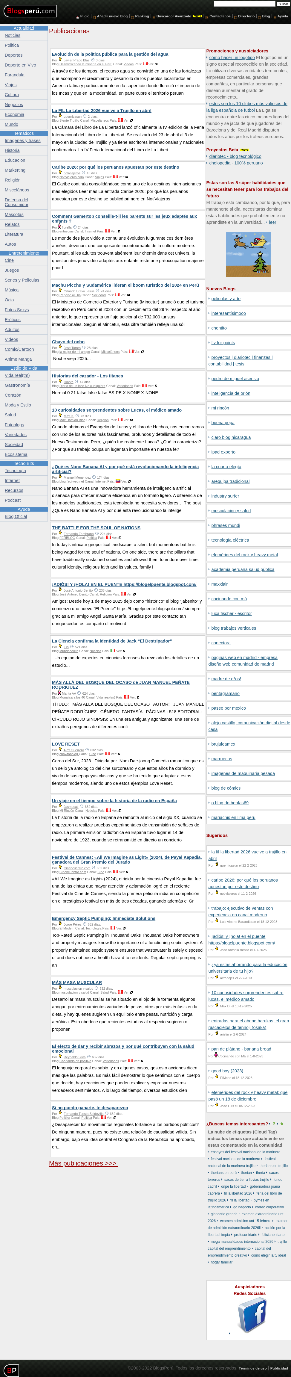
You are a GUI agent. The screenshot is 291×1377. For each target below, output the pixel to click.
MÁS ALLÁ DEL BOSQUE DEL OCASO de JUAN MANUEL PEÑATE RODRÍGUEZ (121, 685)
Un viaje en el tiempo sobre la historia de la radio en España (114, 800)
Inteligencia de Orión (231, 393)
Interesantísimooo (229, 313)
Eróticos (13, 319)
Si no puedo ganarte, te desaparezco (90, 1107)
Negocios (14, 104)
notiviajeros (72, 173)
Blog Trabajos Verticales (234, 628)
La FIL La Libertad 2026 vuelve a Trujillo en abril (101, 110)
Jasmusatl (71, 806)
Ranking (142, 16)
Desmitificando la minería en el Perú (85, 64)
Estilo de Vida (23, 368)
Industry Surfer (225, 496)
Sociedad (99, 295)
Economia (14, 114)
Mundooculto (68, 651)
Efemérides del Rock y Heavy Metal (245, 554)
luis (66, 647)
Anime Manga (18, 359)
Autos (10, 244)
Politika (64, 1117)
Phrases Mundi (226, 525)
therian (246, 1173)
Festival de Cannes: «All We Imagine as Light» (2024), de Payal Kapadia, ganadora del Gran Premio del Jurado (127, 859)
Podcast (13, 500)
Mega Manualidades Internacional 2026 (242, 1242)
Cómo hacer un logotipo (232, 57)
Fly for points (223, 342)
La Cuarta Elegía (226, 466)
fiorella (66, 227)
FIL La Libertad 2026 (238, 1193)
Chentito (219, 328)
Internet (90, 231)
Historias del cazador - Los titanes (87, 376)
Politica (92, 537)
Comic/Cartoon (19, 349)
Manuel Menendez (77, 477)
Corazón (13, 395)
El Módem (66, 928)
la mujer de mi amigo (74, 351)
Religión (103, 420)
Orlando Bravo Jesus (79, 291)
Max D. (69, 416)
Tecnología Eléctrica (230, 540)
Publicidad (279, 1368)
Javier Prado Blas (76, 60)
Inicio (85, 16)
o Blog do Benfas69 (230, 802)
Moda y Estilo (18, 405)
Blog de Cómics (226, 788)
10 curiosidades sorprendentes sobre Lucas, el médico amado (117, 410)
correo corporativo (269, 1207)
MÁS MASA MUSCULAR (77, 982)
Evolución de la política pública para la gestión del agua (110, 54)
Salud (104, 992)
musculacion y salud (231, 510)
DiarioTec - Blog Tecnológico (235, 156)
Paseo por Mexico (229, 708)
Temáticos (24, 133)
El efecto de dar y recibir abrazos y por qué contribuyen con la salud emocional (123, 1048)
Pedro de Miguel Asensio (235, 378)
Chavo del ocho (68, 341)
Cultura (12, 94)
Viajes (99, 177)
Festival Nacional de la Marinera (235, 1159)
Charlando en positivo (75, 1061)
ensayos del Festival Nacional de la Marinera (246, 1152)
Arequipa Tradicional (231, 481)
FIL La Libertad (239, 1200)
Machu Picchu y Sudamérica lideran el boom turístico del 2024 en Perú (125, 285)
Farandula (14, 74)
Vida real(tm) (106, 697)
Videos (129, 64)
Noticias (95, 651)
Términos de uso (253, 1368)
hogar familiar (222, 1262)
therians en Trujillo (274, 1166)
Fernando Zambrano (79, 534)
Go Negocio (242, 1207)
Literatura (14, 234)
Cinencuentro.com (77, 868)
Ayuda (283, 16)
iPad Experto (224, 452)
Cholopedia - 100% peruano (236, 163)
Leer (272, 222)
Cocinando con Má (229, 598)
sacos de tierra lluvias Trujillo (246, 1180)
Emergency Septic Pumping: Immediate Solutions (103, 918)
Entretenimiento (24, 253)
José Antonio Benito (78, 590)
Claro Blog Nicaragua (231, 437)
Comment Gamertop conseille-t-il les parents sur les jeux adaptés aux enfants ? (124, 218)
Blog (266, 16)
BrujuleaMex (223, 744)
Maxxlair (220, 584)
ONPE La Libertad (233, 1186)
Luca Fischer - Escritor (232, 613)
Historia (12, 150)
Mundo (11, 124)
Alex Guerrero (74, 750)
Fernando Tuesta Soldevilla (83, 1113)
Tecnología (93, 928)
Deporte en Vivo (20, 65)
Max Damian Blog (72, 420)
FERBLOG (67, 537)
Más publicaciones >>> (83, 1163)
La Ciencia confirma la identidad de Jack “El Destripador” (112, 641)
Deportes (13, 55)
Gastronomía (17, 385)
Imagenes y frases (23, 140)
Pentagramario (226, 693)
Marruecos (222, 758)
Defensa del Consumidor (16, 202)
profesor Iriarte (245, 1235)
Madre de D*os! (226, 678)
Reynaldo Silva (74, 1057)
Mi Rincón (220, 408)
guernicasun (73, 116)
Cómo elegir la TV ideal (268, 1255)
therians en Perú (224, 1173)
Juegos (12, 270)
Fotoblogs (14, 424)
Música (12, 290)
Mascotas (14, 214)
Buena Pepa (223, 422)
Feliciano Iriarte (272, 1235)
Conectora (221, 642)
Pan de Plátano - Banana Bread (241, 1049)
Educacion (15, 160)
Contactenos (220, 16)
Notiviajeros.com (71, 177)
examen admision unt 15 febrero (245, 1221)
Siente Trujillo (69, 120)
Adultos (12, 329)
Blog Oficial (16, 516)
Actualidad (24, 28)
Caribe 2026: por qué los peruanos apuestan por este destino (115, 167)
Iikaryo (68, 382)
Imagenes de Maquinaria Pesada (243, 773)
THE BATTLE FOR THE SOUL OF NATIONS (96, 527)
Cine (92, 754)
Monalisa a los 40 (72, 697)
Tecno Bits (24, 463)
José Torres (72, 348)
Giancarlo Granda (224, 1214)
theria (260, 1173)
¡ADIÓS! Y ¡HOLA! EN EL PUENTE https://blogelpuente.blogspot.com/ (124, 584)
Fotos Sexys (17, 309)
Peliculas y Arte (226, 298)
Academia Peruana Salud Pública (243, 569)
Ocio (9, 299)
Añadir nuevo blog (112, 16)
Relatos (12, 224)
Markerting (15, 170)
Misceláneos (100, 120)
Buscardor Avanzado (174, 16)
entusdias (66, 231)
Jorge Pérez (72, 924)
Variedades (125, 386)
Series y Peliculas (22, 280)
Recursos (14, 490)
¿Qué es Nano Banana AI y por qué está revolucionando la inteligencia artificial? (125, 469)
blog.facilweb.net (71, 481)
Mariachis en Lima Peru (233, 817)
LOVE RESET (66, 744)
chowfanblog (69, 754)
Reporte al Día (70, 295)
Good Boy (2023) (227, 1070)
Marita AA (69, 693)
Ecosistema (16, 454)
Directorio (246, 16)
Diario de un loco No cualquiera (82, 386)
